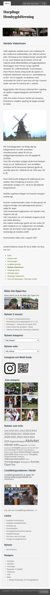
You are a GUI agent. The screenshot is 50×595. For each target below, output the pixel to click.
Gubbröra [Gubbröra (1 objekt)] (24, 448)
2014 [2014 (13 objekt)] (34, 430)
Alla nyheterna (11, 550)
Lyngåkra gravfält (14, 264)
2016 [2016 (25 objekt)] (13, 433)
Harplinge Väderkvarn (15, 276)
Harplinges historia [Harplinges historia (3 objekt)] (15, 450)
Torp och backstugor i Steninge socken (22, 279)
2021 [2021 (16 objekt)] (14, 436)
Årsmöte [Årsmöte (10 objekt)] (35, 461)
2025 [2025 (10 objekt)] (6, 441)
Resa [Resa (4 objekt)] (16, 454)
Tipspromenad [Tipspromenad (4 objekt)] (10, 456)
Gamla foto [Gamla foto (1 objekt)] (7, 448)
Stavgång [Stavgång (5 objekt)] (33, 454)
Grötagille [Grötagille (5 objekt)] (16, 448)
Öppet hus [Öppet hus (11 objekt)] (9, 464)
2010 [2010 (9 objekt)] (11, 430)
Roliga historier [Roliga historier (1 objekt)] (24, 454)
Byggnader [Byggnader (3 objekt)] (23, 445)
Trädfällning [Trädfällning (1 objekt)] (20, 456)
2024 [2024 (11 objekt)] (32, 437)
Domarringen (12, 261)
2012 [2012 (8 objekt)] (22, 430)
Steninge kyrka (13, 273)
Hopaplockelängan (12, 534)
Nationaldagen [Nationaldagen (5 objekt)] (25, 452)
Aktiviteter (8, 479)
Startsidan (10, 561)
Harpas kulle (12, 258)
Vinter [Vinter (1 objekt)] (27, 459)
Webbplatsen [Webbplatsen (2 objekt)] (25, 462)
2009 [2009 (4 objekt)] (6, 431)
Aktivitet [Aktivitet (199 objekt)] (32, 441)
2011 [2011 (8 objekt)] (17, 430)
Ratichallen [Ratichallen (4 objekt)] (9, 454)
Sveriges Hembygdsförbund (16, 539)
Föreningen (11, 566)
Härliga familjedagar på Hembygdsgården (23, 580)
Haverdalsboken (12, 528)
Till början (44, 592)
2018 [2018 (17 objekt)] (26, 433)
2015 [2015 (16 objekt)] (7, 433)
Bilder (9, 577)
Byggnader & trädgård (15, 569)
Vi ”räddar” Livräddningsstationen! (18, 319)
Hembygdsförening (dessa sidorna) (18, 531)
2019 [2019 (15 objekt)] (32, 433)
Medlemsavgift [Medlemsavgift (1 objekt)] (8, 452)
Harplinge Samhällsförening (16, 523)
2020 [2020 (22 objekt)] (7, 436)
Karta (9, 255)
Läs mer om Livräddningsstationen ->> (20, 510)
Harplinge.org (11, 526)
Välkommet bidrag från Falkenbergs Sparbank (22, 330)
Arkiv (9, 574)
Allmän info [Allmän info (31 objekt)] (11, 444)
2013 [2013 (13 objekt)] (28, 430)
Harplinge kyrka (13, 270)
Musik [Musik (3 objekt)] (16, 452)
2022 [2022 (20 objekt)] (20, 436)
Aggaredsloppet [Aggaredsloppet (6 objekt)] (17, 441)
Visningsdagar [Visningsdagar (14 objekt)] (12, 461)
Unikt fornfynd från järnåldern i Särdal (19, 327)
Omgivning (11, 572)
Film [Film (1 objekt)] (29, 445)
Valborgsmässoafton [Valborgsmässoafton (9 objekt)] (14, 459)
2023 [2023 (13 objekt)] (26, 437)
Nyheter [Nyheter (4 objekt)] (35, 452)
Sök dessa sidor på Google (15, 536)
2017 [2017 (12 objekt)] (20, 434)
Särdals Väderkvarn (15, 267)
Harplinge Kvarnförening (14, 520)
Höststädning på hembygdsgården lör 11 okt (22, 322)
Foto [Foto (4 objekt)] (33, 445)
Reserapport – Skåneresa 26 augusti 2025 (21, 324)
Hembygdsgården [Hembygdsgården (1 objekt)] (29, 450)
